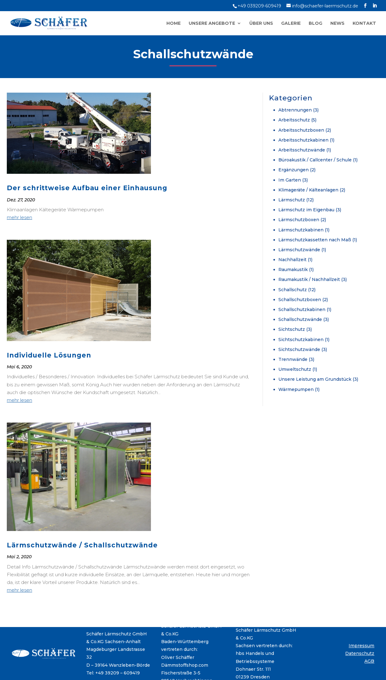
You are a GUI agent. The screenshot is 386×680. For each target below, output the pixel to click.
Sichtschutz (291, 329)
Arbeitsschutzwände (301, 150)
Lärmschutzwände (299, 249)
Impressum (361, 645)
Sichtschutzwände (299, 349)
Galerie (291, 23)
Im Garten (289, 180)
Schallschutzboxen (299, 299)
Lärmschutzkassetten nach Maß (314, 240)
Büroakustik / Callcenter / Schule (315, 160)
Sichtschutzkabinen (301, 339)
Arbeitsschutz (294, 120)
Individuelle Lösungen (49, 355)
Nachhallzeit (292, 259)
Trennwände (292, 359)
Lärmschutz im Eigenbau (306, 210)
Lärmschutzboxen (298, 219)
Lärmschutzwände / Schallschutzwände (82, 545)
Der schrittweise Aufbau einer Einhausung (87, 188)
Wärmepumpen (296, 389)
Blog (315, 23)
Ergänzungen (293, 170)
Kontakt (364, 23)
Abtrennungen (295, 110)
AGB (369, 661)
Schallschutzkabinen (301, 309)
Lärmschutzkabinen (301, 230)
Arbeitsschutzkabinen (303, 140)
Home (173, 23)
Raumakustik (293, 269)
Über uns (261, 23)
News (337, 23)
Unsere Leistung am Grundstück (314, 379)
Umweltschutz (294, 369)
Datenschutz (359, 653)
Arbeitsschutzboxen (301, 130)
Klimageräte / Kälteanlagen (308, 190)
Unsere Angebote (212, 23)
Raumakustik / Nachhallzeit (309, 279)
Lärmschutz (291, 200)
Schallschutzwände (300, 319)
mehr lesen (19, 217)
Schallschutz (292, 289)
